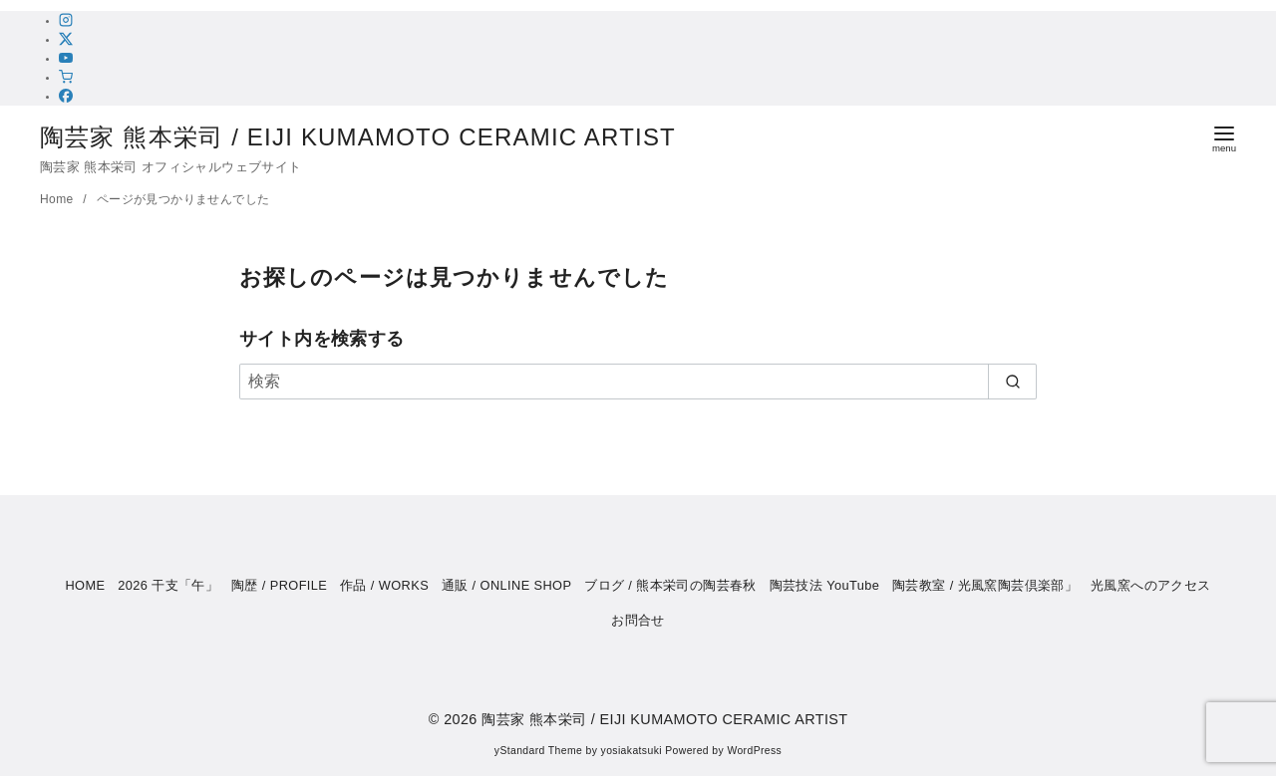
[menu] (1224, 137)
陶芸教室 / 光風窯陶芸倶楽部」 (985, 585)
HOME (85, 585)
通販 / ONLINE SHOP (507, 585)
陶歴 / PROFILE (279, 585)
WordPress (754, 750)
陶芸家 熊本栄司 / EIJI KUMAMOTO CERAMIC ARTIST (374, 137)
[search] (1012, 381)
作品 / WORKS (384, 585)
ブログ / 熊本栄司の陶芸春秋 (670, 585)
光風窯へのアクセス (1151, 585)
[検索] (638, 381)
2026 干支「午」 (168, 585)
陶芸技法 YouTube (825, 585)
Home (58, 199)
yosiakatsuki (631, 750)
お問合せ (638, 620)
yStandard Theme (538, 750)
